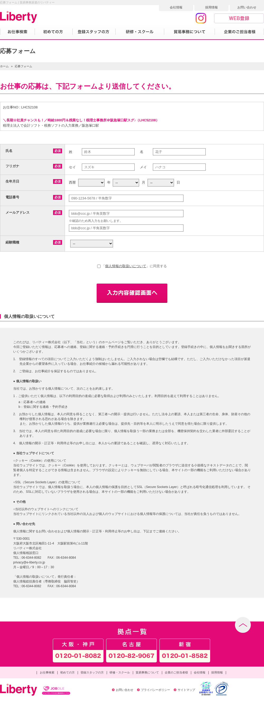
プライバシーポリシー (155, 689)
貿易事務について (147, 672)
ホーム (4, 66)
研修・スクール (120, 672)
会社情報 (176, 7)
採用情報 (211, 7)
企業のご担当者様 (176, 672)
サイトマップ (186, 689)
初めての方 (67, 672)
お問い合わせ (246, 7)
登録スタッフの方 (92, 672)
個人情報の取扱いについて (125, 266)
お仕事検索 (47, 672)
